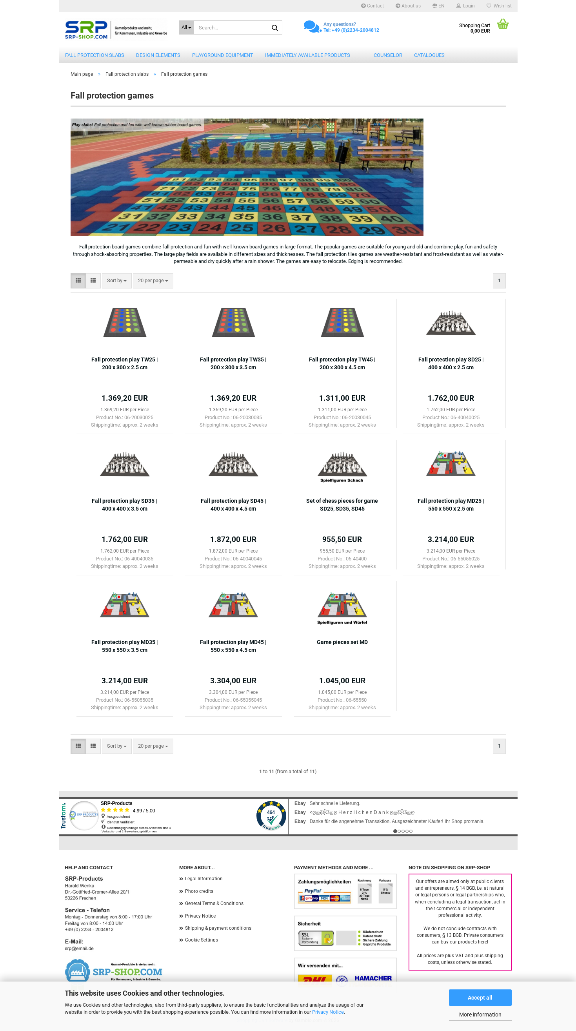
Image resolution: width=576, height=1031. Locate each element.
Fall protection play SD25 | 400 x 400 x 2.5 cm (451, 363)
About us (408, 6)
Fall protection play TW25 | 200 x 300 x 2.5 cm (124, 363)
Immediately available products (307, 55)
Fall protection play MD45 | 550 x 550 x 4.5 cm (233, 646)
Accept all (480, 998)
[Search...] (186, 27)
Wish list (499, 6)
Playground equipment (222, 55)
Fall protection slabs (94, 55)
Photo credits (199, 891)
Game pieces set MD (342, 642)
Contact (372, 6)
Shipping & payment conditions (218, 928)
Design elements (158, 55)
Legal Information (204, 878)
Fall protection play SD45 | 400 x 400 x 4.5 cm (233, 505)
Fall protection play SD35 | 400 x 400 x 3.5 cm (124, 505)
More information (480, 1014)
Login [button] (465, 6)
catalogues (429, 55)
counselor (388, 55)
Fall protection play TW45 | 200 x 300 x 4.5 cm (342, 363)
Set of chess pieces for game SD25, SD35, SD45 (342, 505)
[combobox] (117, 280)
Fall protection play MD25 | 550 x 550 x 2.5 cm (451, 505)
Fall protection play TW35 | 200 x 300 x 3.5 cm (233, 363)
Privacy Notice (328, 1012)
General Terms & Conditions (214, 903)
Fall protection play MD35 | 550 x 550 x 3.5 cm (124, 646)
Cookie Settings (201, 940)
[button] (439, 6)
